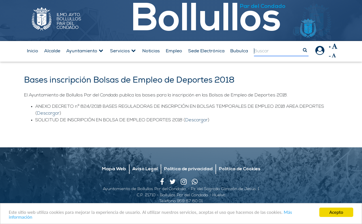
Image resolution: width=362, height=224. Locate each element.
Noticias (151, 51)
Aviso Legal (145, 169)
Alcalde (52, 51)
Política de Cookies (239, 169)
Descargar (48, 113)
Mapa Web (114, 169)
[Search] (281, 51)
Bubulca (239, 51)
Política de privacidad (188, 169)
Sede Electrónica (206, 51)
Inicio (32, 51)
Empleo (174, 51)
